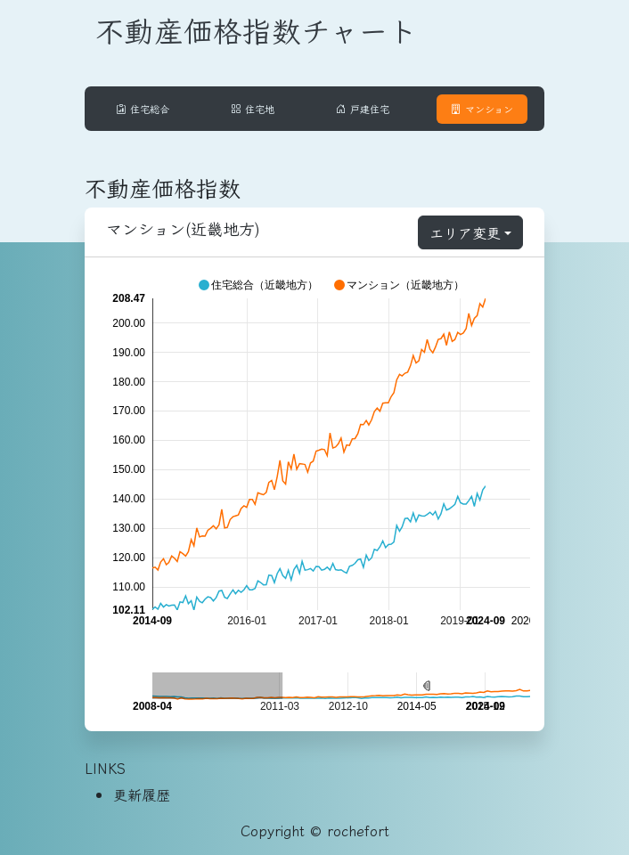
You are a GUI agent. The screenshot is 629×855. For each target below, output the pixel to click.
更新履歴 (141, 794)
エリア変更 (465, 232)
